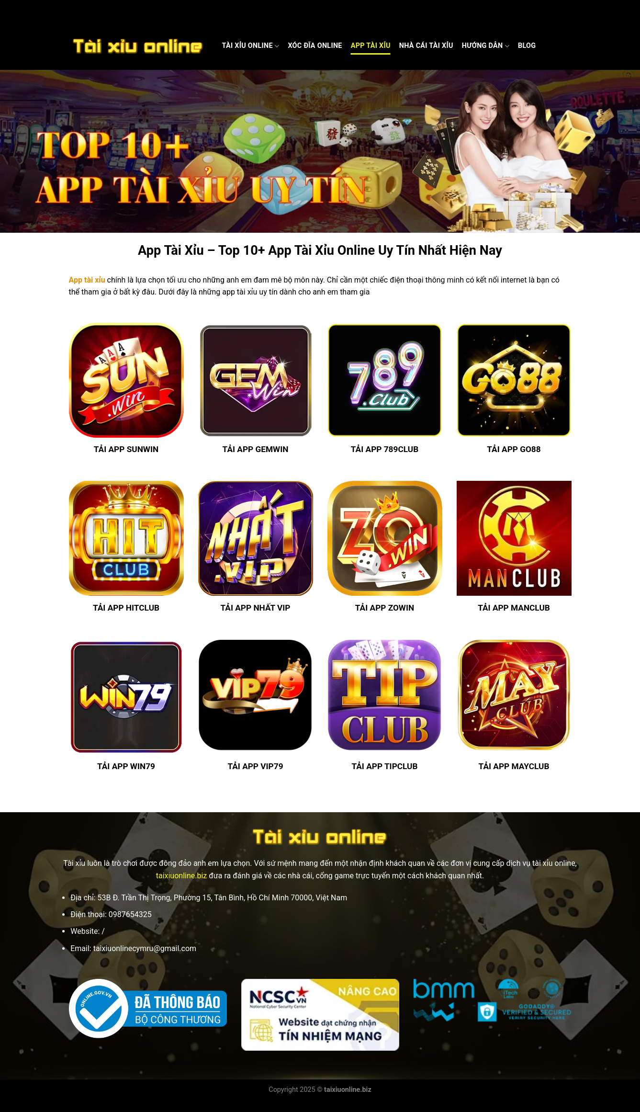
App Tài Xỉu (371, 46)
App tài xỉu (87, 279)
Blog (527, 46)
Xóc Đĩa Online (315, 46)
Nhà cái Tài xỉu (426, 46)
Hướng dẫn (485, 46)
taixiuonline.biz (181, 875)
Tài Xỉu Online (251, 46)
